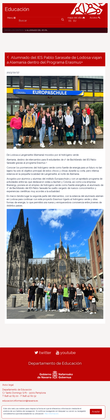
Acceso (95, 17)
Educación (17, 9)
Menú (11, 18)
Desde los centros (14, 30)
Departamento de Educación (55, 363)
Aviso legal (8, 385)
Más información (51, 414)
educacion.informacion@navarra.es (20, 400)
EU (74, 21)
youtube (66, 352)
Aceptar (96, 411)
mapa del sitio (76, 17)
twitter (43, 352)
